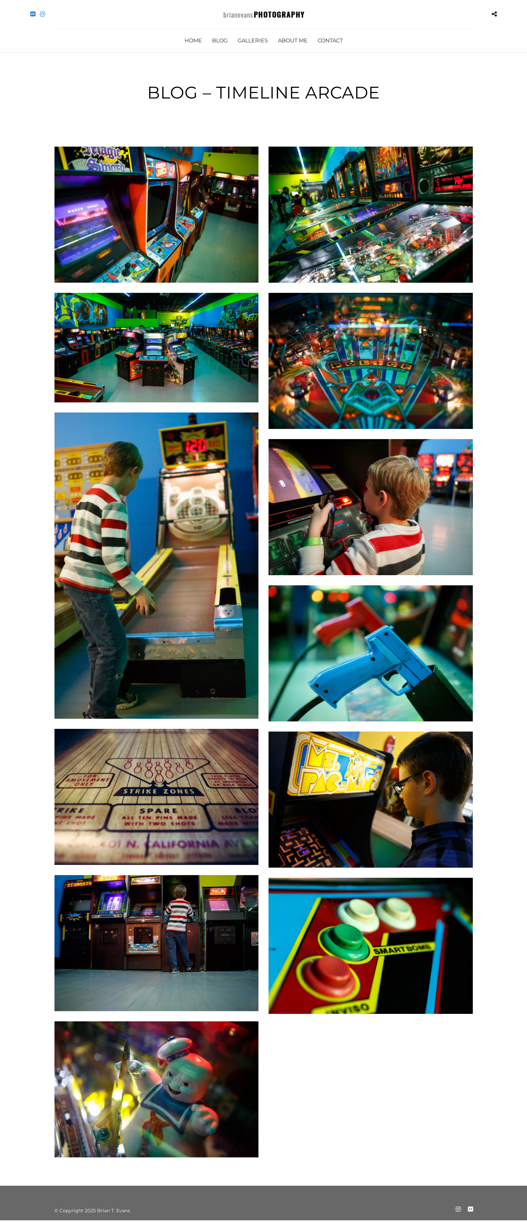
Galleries (253, 40)
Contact (330, 40)
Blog (220, 40)
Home (193, 40)
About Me (293, 40)
